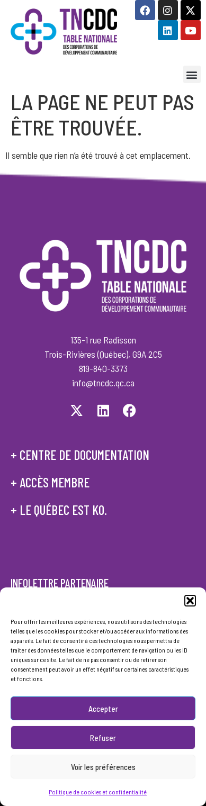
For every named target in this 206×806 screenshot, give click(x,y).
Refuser (103, 738)
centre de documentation (84, 455)
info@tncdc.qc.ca (103, 382)
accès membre (54, 482)
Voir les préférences (103, 767)
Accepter (103, 709)
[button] (190, 601)
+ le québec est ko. (59, 510)
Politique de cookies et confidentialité (98, 792)
